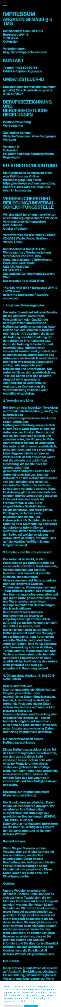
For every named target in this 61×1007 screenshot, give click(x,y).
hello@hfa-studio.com (18, 295)
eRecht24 (21, 228)
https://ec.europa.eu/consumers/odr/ (29, 183)
